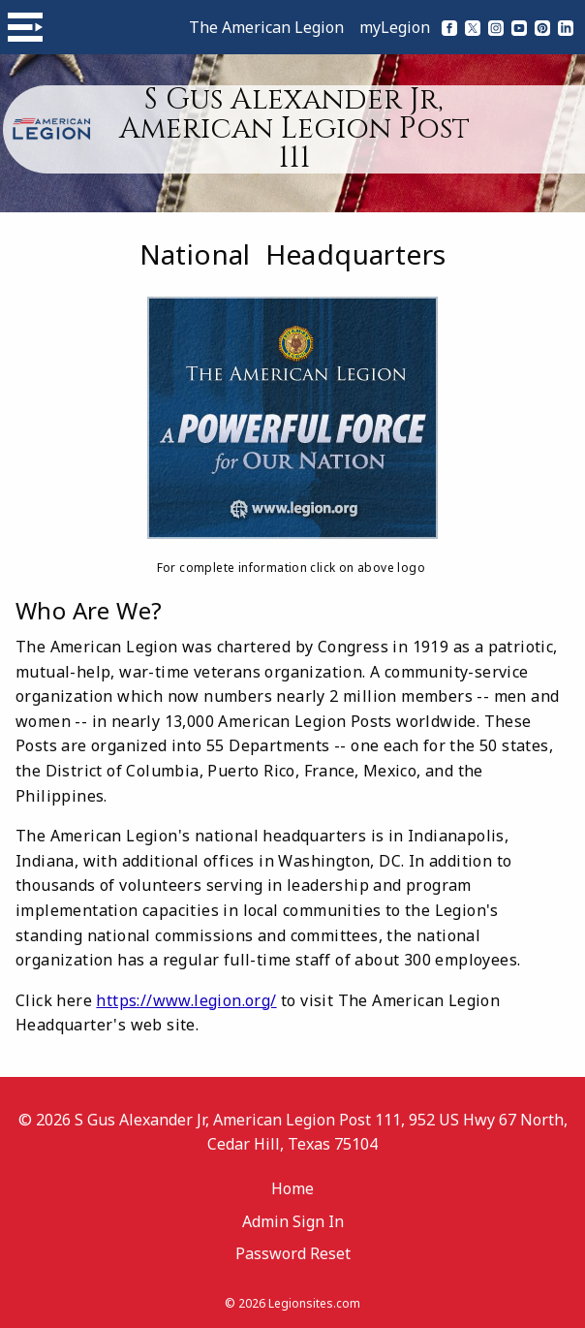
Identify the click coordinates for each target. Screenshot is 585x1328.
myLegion (394, 27)
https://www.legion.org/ (186, 1000)
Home (292, 1188)
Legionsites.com (314, 1303)
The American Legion (266, 27)
